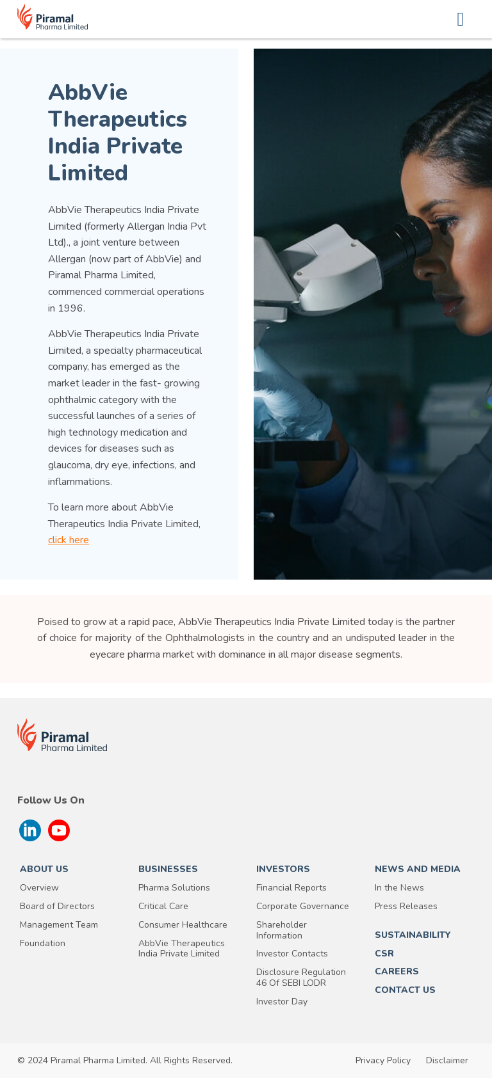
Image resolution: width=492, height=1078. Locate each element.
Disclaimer (447, 1060)
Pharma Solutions (174, 888)
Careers (397, 972)
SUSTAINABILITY (413, 935)
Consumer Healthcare (182, 925)
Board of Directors (57, 906)
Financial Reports (291, 888)
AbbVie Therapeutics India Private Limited (181, 949)
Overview (39, 888)
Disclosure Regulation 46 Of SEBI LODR (301, 978)
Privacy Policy (383, 1060)
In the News (399, 888)
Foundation (42, 944)
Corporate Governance (302, 906)
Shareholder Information (281, 931)
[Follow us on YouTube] (59, 830)
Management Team (59, 925)
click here (68, 540)
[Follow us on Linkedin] (30, 830)
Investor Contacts (292, 954)
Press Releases (406, 906)
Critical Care (163, 906)
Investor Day (282, 1002)
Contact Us (405, 990)
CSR (384, 954)
